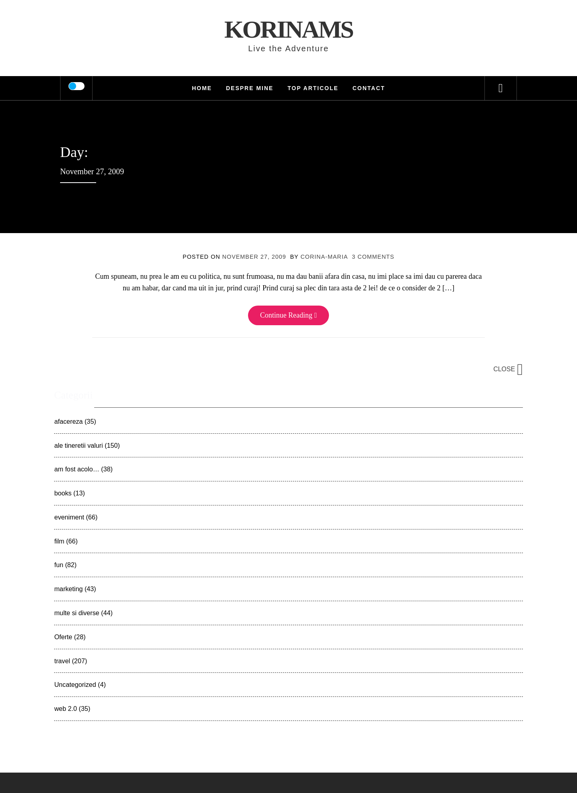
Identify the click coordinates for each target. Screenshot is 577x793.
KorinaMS (288, 29)
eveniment (69, 517)
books (62, 493)
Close (508, 369)
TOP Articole (312, 88)
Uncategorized (75, 684)
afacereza (68, 421)
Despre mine (249, 88)
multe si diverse (76, 612)
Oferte (63, 636)
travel (62, 660)
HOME (202, 88)
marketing (68, 588)
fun (58, 564)
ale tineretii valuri (78, 445)
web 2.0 (65, 708)
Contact (369, 88)
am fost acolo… (76, 469)
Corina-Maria (324, 257)
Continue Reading (288, 315)
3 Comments (373, 257)
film (59, 541)
